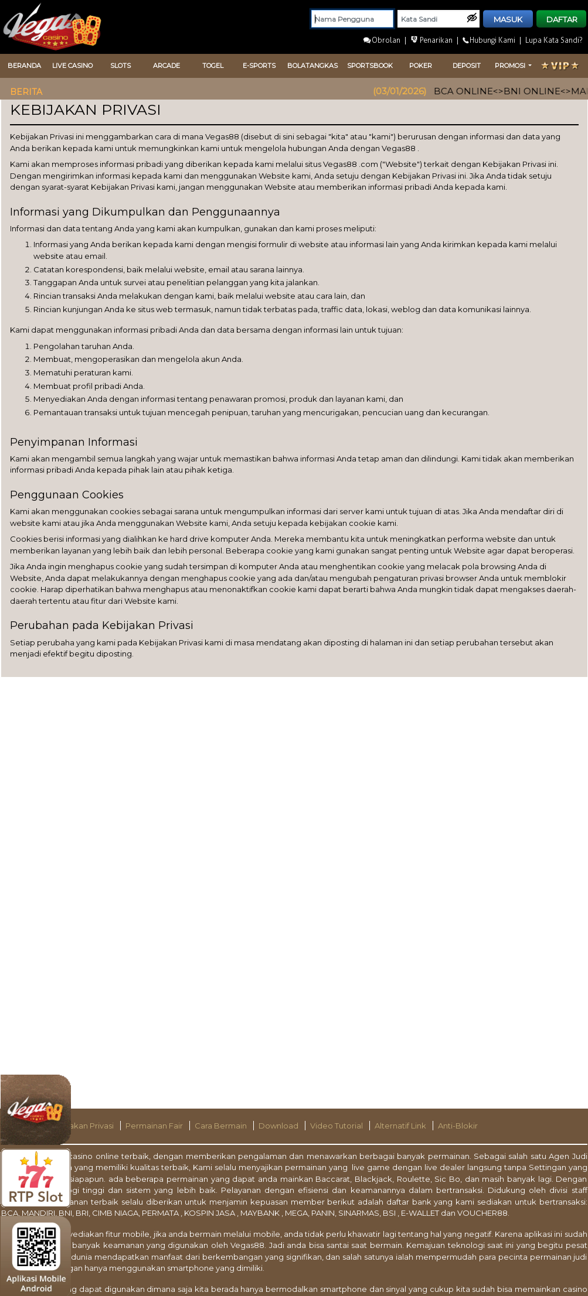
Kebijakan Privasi (82, 1125)
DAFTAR (561, 19)
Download (279, 1125)
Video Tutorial (337, 1125)
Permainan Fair (155, 1125)
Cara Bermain (222, 1125)
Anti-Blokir (458, 1125)
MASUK (508, 19)
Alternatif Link (401, 1125)
